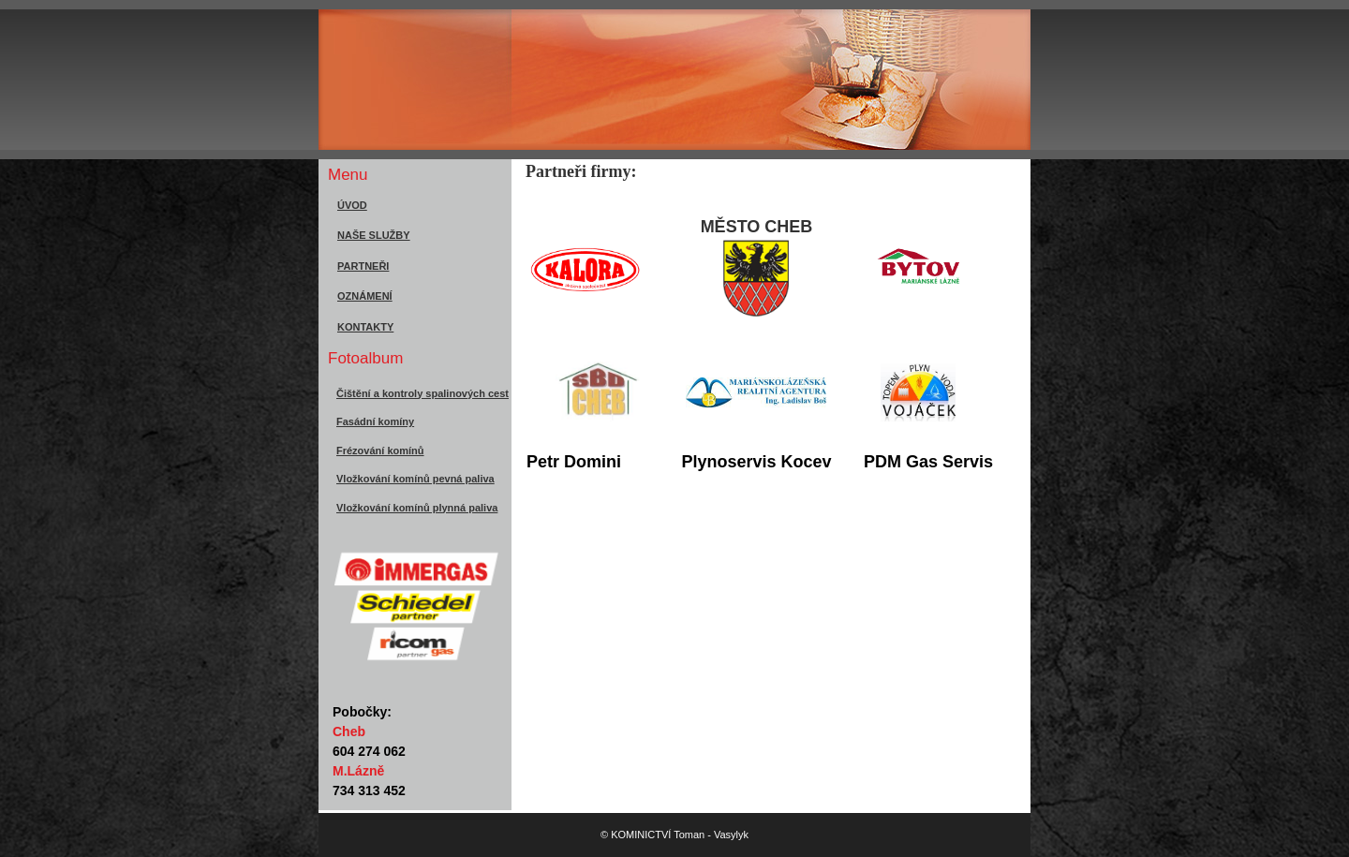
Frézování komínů (380, 450)
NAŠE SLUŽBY (373, 235)
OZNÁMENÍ (365, 296)
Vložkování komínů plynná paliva (416, 507)
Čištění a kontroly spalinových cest (422, 393)
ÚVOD (352, 205)
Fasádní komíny (375, 421)
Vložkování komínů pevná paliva (415, 478)
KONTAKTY (365, 326)
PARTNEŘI (363, 266)
